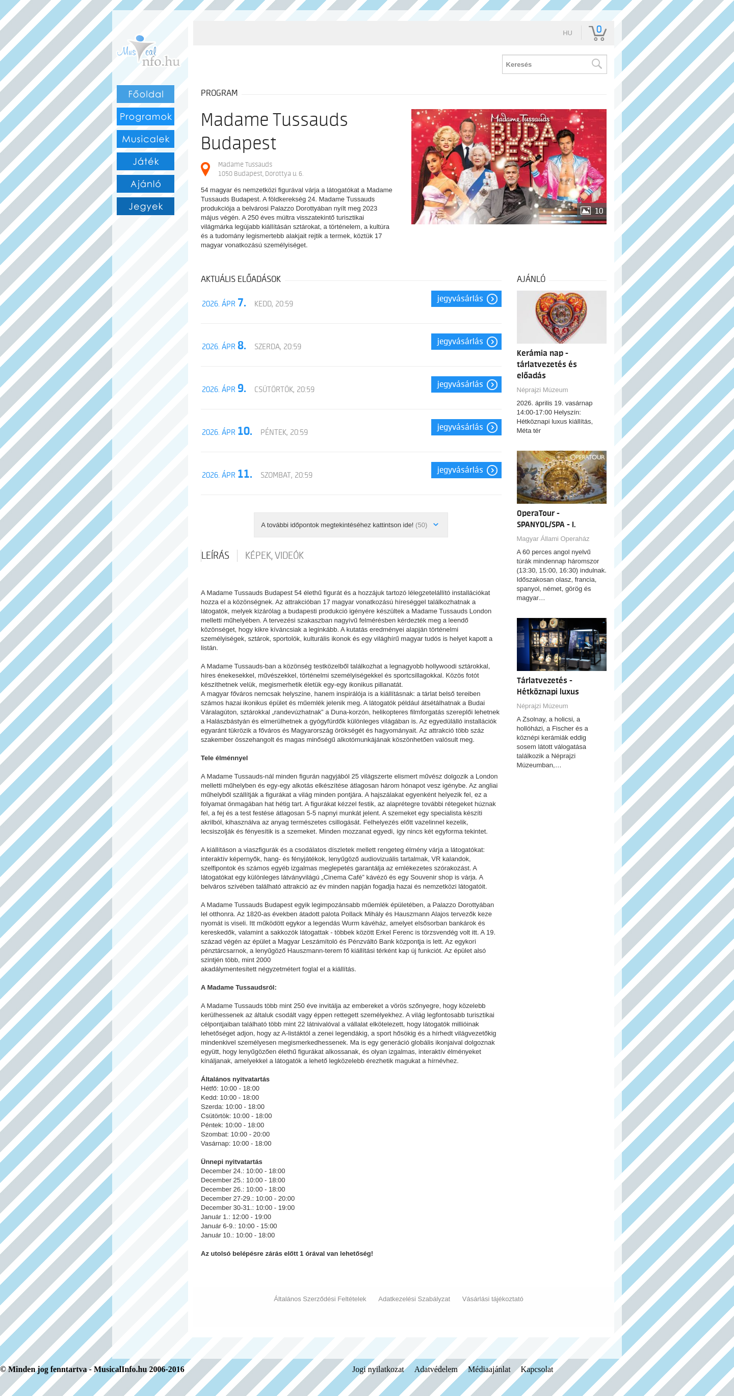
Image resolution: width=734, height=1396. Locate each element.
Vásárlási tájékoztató (492, 1299)
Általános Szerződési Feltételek (320, 1299)
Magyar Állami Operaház (553, 538)
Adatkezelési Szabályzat (414, 1299)
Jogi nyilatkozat (378, 1369)
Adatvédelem (436, 1369)
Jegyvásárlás (460, 298)
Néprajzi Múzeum (542, 390)
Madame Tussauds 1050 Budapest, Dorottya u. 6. (260, 169)
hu (567, 33)
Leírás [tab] (215, 555)
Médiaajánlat (489, 1369)
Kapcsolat (537, 1369)
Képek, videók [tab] (274, 555)
